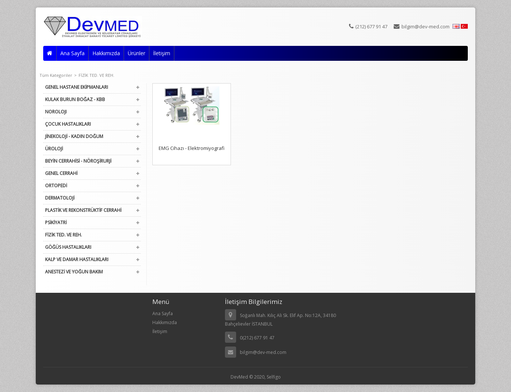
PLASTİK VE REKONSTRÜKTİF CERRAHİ (83, 210)
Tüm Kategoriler (58, 75)
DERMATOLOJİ (59, 198)
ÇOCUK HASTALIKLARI (68, 124)
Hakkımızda (106, 53)
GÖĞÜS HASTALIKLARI (68, 247)
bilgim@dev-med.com (422, 26)
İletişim (161, 53)
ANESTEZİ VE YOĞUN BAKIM (74, 272)
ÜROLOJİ (54, 148)
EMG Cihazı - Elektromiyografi (192, 148)
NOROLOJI (56, 112)
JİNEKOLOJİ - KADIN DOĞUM (74, 136)
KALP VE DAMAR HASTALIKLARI (76, 259)
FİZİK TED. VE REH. (96, 75)
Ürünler (136, 53)
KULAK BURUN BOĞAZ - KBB (75, 99)
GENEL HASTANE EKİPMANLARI (76, 87)
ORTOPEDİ (56, 185)
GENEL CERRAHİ (61, 173)
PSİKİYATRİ (56, 222)
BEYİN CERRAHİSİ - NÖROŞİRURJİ (78, 161)
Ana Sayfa (72, 53)
